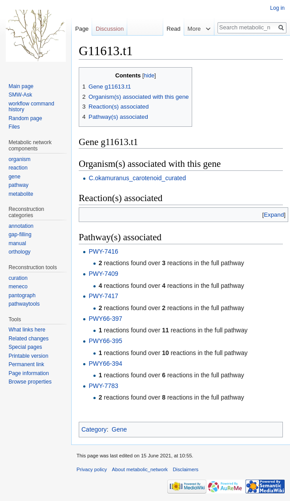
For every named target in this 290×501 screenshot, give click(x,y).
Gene (119, 429)
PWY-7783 (103, 385)
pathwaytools (24, 304)
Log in (277, 8)
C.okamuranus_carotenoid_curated (137, 178)
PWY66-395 (105, 340)
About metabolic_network (140, 469)
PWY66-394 (105, 363)
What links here (26, 330)
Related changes (28, 338)
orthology (19, 252)
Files (14, 127)
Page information (28, 373)
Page (82, 28)
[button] (274, 214)
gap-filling (19, 234)
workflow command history (31, 107)
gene (14, 177)
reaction (18, 168)
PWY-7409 (103, 273)
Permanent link (26, 364)
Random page (25, 118)
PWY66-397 (105, 318)
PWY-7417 (103, 295)
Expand (274, 214)
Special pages (25, 347)
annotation (20, 226)
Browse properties (30, 382)
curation (18, 278)
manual (17, 243)
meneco (18, 286)
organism (19, 159)
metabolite (20, 194)
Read (169, 28)
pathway (18, 185)
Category (94, 429)
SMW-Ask (20, 95)
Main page (20, 86)
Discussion (110, 28)
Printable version (28, 356)
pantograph (22, 295)
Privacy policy (92, 469)
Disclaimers (185, 469)
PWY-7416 (103, 251)
